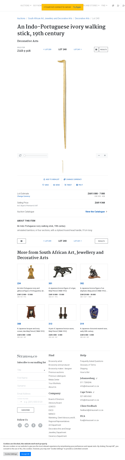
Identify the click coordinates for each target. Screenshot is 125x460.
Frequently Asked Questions (91, 361)
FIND (103, 5)
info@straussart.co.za (89, 386)
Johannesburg (87, 378)
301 (50, 283)
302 (82, 283)
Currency (73, 179)
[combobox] (31, 369)
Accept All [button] (25, 454)
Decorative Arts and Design (60, 429)
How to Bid (84, 372)
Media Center (54, 380)
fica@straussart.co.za (89, 420)
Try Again (77, 7)
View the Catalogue (95, 211)
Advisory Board (55, 403)
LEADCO (52, 407)
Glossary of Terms (88, 365)
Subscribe (25, 410)
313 (50, 324)
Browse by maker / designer (60, 369)
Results (103, 50)
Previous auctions (56, 372)
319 (82, 324)
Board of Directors (56, 399)
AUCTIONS (25, 5)
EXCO (51, 410)
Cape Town (86, 392)
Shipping (83, 369)
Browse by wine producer (59, 365)
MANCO (52, 414)
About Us (52, 387)
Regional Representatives (59, 421)
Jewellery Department (57, 432)
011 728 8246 (85, 382)
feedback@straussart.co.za (91, 410)
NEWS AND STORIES (89, 5)
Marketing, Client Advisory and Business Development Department (76, 418)
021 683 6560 (85, 396)
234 (19, 283)
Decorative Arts (82, 18)
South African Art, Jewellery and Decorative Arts (50, 18)
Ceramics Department (58, 436)
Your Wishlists (55, 383)
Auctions (21, 18)
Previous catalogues (57, 376)
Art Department (55, 425)
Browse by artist (55, 361)
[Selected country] (19, 401)
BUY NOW (37, 5)
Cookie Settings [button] (11, 454)
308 (19, 324)
